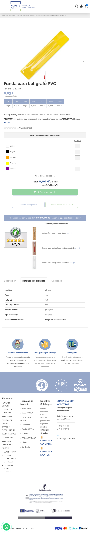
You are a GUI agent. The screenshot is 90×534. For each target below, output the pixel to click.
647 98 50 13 (63, 429)
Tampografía (50, 315)
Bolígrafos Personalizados (55, 320)
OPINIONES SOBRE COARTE (8, 469)
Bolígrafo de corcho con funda (54, 233)
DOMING (25, 434)
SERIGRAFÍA (26, 408)
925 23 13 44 (63, 426)
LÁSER (24, 443)
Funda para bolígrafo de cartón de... (56, 263)
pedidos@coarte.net (66, 438)
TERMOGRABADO (29, 438)
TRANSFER (26, 425)
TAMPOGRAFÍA (28, 429)
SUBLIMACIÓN (27, 413)
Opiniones (56, 281)
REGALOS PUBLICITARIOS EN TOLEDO (10, 459)
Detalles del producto (33, 281)
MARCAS (5, 448)
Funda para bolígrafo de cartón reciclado (58, 248)
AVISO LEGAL (7, 417)
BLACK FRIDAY (10, 452)
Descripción (10, 281)
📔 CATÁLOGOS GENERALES (46, 440)
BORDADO (26, 447)
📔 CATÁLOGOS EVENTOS (46, 451)
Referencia (8, 89)
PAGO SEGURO (8, 438)
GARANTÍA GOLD (9, 434)
